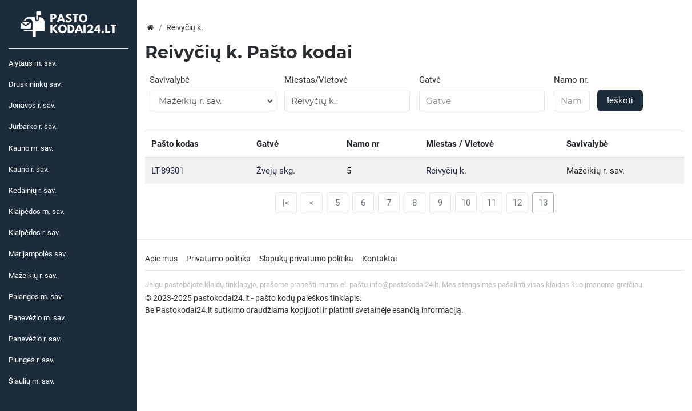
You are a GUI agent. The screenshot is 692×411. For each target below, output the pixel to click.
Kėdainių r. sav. (32, 190)
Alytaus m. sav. (33, 63)
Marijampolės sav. (38, 253)
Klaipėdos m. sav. (37, 211)
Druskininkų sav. (35, 84)
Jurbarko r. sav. (33, 126)
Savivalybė (170, 80)
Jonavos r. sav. (32, 105)
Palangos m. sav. (36, 296)
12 (517, 203)
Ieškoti (620, 100)
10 (465, 203)
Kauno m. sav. (31, 148)
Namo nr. (571, 80)
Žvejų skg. (275, 171)
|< (286, 203)
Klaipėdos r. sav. (34, 232)
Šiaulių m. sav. (31, 381)
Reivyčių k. (446, 171)
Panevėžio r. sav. (35, 339)
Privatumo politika (218, 258)
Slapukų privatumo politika (306, 258)
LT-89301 (167, 171)
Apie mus (161, 258)
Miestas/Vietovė (316, 80)
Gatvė (430, 80)
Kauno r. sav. (29, 169)
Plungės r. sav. (31, 360)
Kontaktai (379, 258)
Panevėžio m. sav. (37, 317)
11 (491, 203)
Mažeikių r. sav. (33, 275)
